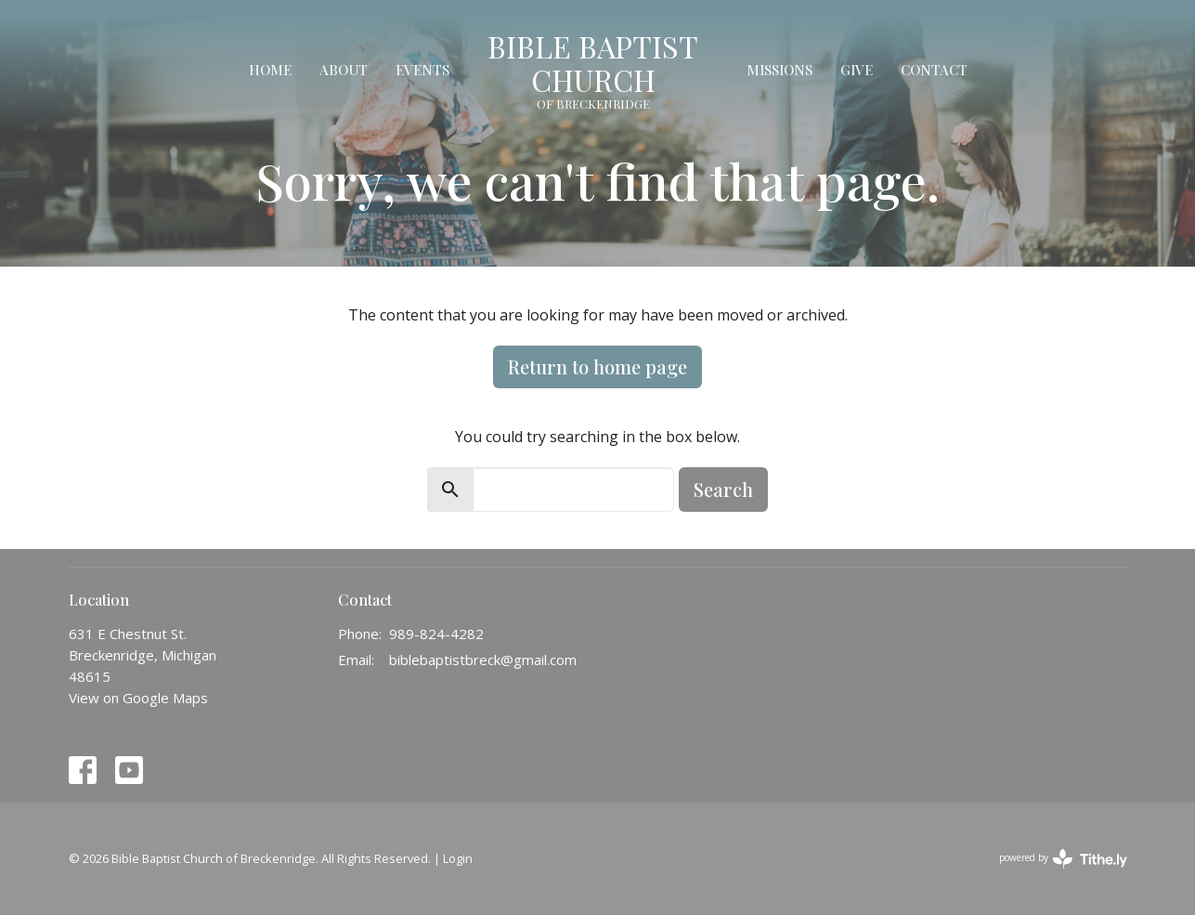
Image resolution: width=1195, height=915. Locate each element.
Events (422, 69)
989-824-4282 (436, 633)
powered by (1063, 858)
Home (270, 69)
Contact (934, 69)
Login (458, 858)
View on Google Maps (138, 697)
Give (856, 69)
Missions (779, 69)
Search (723, 489)
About (343, 69)
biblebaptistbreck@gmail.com (483, 659)
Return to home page (597, 366)
